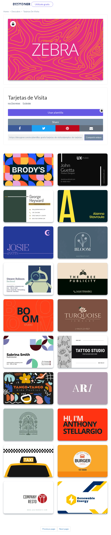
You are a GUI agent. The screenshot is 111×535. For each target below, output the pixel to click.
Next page (64, 529)
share (55, 122)
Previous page (48, 529)
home (6, 11)
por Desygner (14, 103)
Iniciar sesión (20, 4)
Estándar (27, 103)
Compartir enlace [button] (93, 137)
